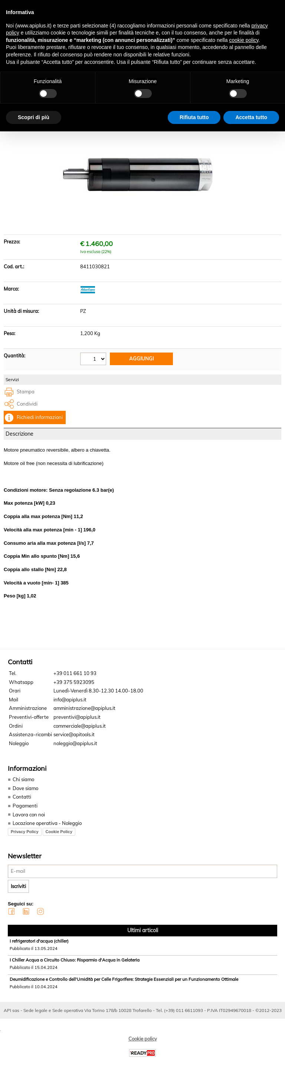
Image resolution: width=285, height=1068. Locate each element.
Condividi (27, 409)
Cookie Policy (59, 835)
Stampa (26, 396)
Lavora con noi (29, 819)
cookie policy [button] (243, 40)
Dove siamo (25, 793)
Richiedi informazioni (40, 422)
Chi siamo (23, 784)
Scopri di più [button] (33, 117)
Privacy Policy (25, 835)
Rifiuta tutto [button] (194, 117)
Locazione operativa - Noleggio (47, 828)
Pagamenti (25, 810)
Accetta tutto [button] (251, 117)
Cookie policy (142, 1043)
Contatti (22, 801)
